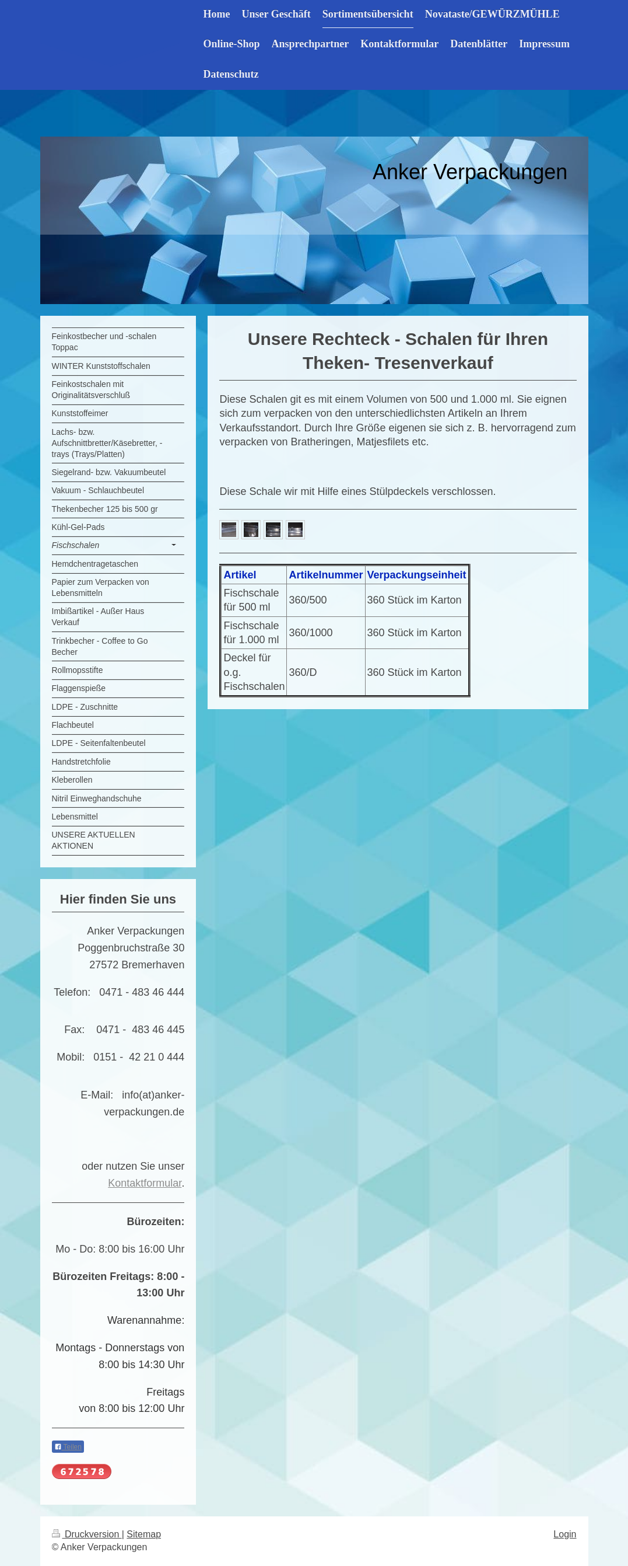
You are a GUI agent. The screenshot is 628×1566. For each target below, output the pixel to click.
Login (564, 1534)
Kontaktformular (144, 1183)
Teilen (68, 1447)
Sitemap (144, 1534)
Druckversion (87, 1534)
